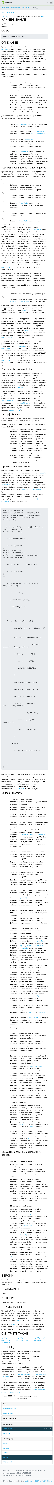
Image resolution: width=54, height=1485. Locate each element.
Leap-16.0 (6, 1433)
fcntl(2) (42, 835)
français (6, 1448)
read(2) (13, 302)
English (5, 1443)
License (50, 1481)
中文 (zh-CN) (7, 1462)
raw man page (8, 1413)
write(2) (25, 302)
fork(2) (21, 346)
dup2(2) (33, 835)
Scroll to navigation (7, 12)
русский (6, 1457)
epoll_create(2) (23, 124)
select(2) (5, 1343)
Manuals (5, 7)
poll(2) (4, 49)
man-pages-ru (26, 7)
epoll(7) (5, 16)
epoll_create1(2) (39, 131)
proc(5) (19, 1320)
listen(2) (5, 485)
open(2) (39, 941)
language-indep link (9, 1408)
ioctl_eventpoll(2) (24, 1340)
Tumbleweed (15, 7)
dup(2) (25, 835)
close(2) (23, 1235)
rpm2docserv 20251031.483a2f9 (35, 1481)
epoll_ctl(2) (30, 139)
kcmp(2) (14, 1324)
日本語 (5, 1453)
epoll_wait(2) (22, 152)
